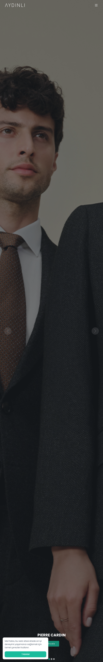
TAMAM (25, 654)
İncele (51, 645)
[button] (7, 331)
